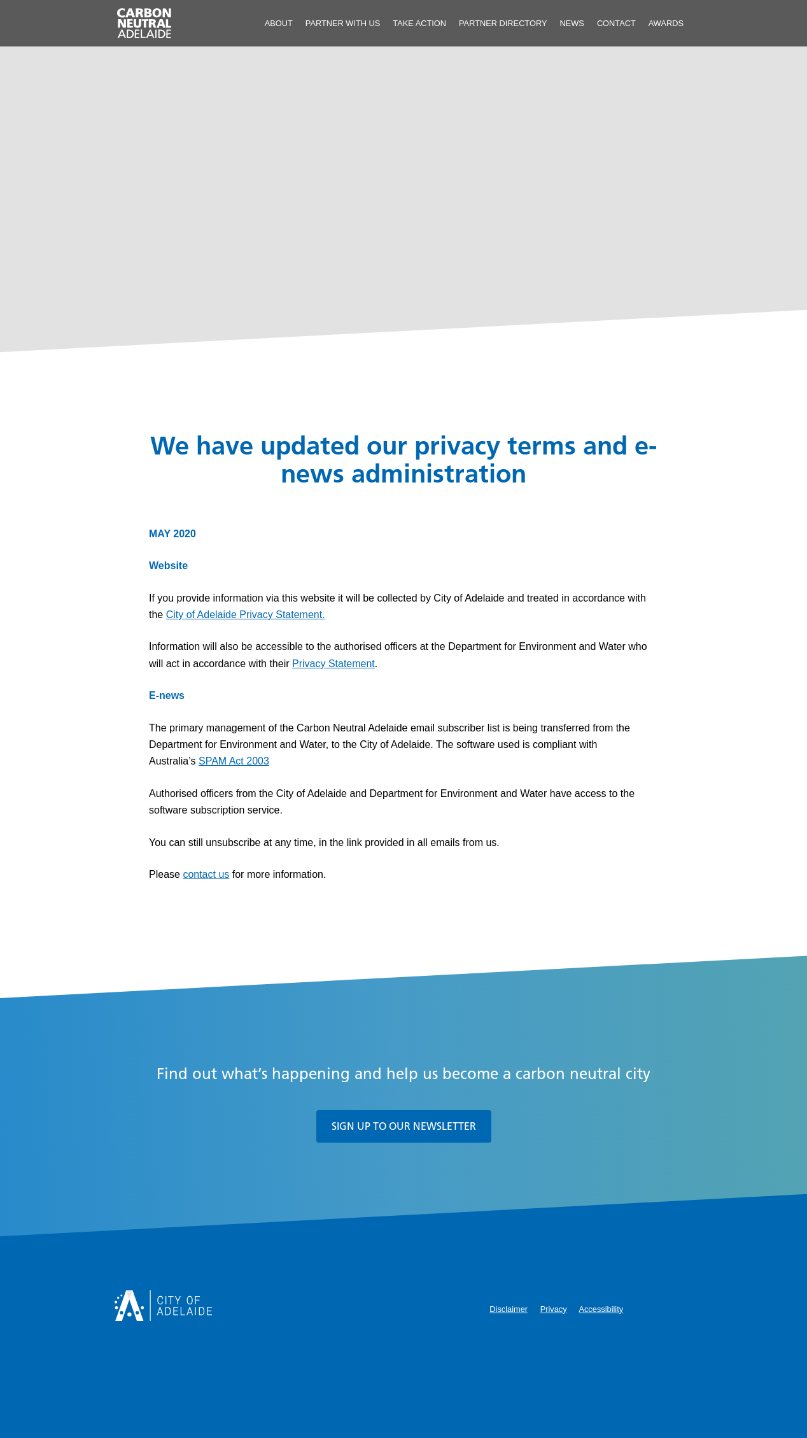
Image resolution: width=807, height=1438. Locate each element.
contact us (206, 874)
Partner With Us (343, 23)
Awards (666, 23)
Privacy (553, 1309)
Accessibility (601, 1309)
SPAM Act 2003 (234, 761)
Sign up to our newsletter (404, 1126)
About (279, 23)
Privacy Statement (333, 663)
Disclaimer (508, 1309)
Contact (616, 23)
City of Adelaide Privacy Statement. (245, 614)
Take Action (419, 23)
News (571, 23)
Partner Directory (503, 23)
